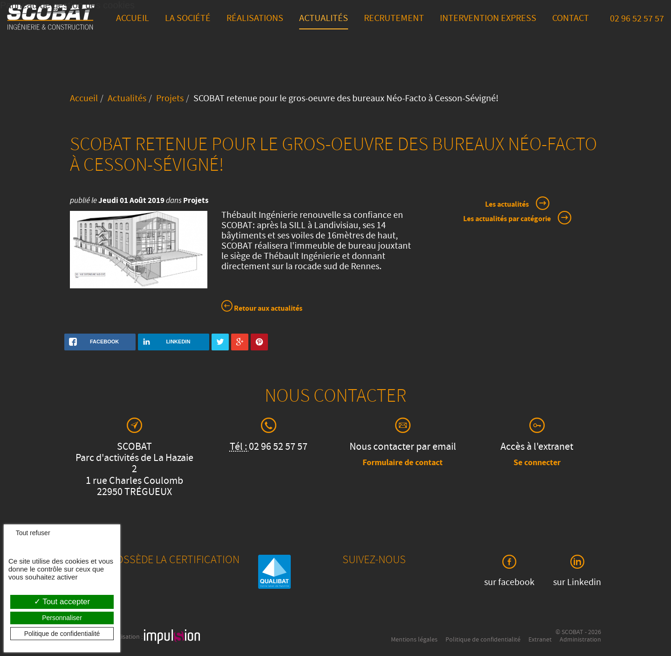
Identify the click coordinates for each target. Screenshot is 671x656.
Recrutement (394, 19)
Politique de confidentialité (482, 640)
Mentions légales (414, 640)
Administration (580, 640)
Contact (570, 19)
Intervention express (488, 19)
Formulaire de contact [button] (403, 463)
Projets (170, 99)
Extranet (540, 640)
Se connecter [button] (537, 463)
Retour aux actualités (261, 307)
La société (188, 19)
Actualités (323, 19)
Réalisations (254, 19)
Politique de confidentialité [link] (62, 633)
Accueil (132, 19)
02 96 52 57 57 (637, 20)
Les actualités (507, 205)
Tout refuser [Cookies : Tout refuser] (29, 533)
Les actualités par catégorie (507, 219)
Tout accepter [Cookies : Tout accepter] (62, 601)
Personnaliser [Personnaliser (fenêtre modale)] (62, 617)
